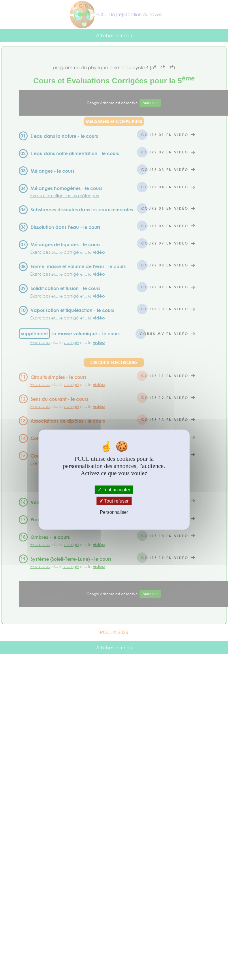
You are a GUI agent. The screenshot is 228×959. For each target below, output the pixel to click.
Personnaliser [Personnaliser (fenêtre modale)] (114, 512)
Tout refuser (114, 501)
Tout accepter (114, 489)
